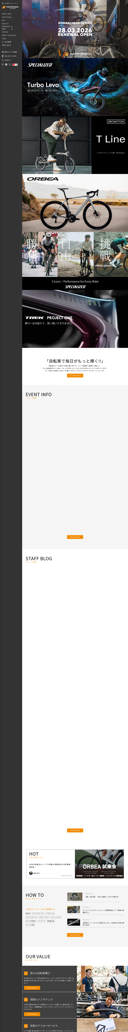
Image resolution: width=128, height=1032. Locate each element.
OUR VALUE (6, 26)
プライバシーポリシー (32, 1025)
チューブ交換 (30, 633)
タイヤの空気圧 (30, 629)
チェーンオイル (56, 625)
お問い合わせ (29, 1022)
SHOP (4, 29)
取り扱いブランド (31, 1019)
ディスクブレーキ (38, 621)
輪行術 (28, 621)
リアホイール (50, 621)
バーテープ (41, 629)
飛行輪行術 (50, 629)
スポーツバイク (44, 625)
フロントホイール (31, 625)
